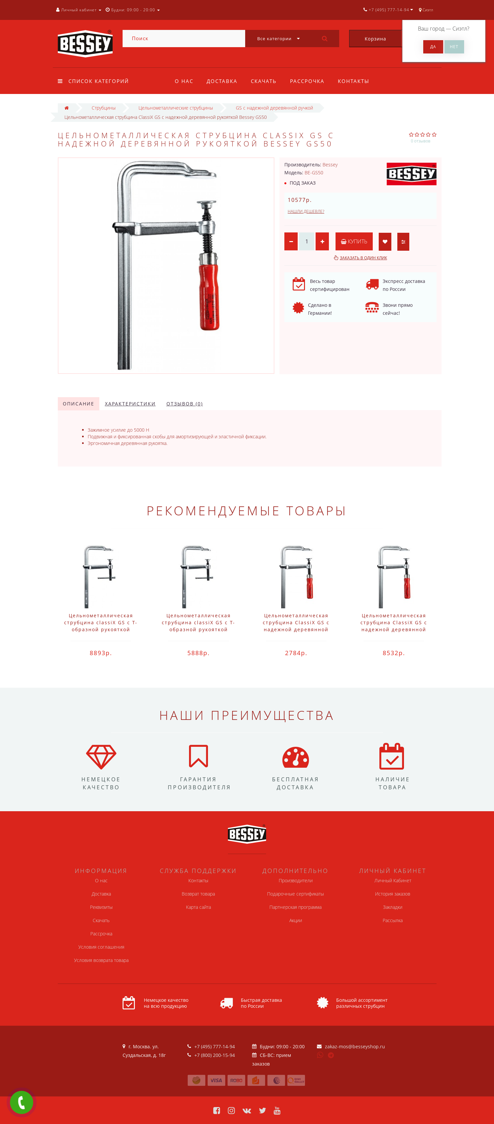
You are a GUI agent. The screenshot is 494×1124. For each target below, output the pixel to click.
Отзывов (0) (184, 403)
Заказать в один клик (363, 258)
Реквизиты (101, 907)
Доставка (223, 81)
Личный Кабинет (392, 880)
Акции (295, 920)
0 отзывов (421, 141)
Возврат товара (198, 894)
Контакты (358, 81)
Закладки (392, 907)
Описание (78, 403)
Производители (296, 880)
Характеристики (130, 403)
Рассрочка (310, 81)
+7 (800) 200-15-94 (214, 1055)
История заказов (392, 894)
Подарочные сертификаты (295, 894)
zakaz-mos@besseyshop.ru (355, 1046)
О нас (184, 81)
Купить (354, 241)
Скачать (266, 81)
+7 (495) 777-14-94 (214, 1046)
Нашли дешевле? (306, 211)
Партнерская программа (295, 907)
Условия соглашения (101, 947)
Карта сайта (198, 907)
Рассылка (393, 920)
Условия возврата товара (101, 960)
